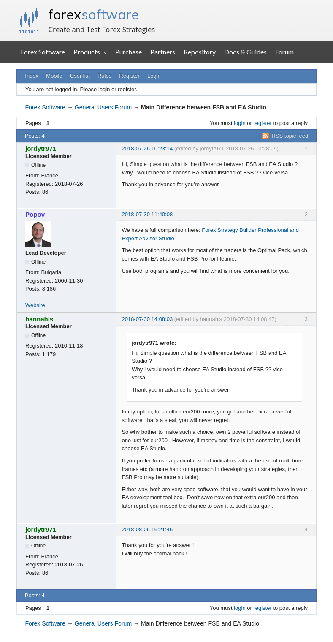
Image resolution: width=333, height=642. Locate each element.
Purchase (128, 52)
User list (80, 76)
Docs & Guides (245, 52)
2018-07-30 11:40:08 (147, 214)
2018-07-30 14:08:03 (147, 319)
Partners (162, 52)
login (239, 123)
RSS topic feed (289, 136)
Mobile (54, 76)
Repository (200, 52)
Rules (104, 76)
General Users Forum (103, 107)
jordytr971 (40, 148)
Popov (35, 214)
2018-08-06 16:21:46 (147, 529)
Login (154, 76)
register (262, 123)
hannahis (39, 319)
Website (35, 305)
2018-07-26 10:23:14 (147, 148)
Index (31, 76)
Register (129, 76)
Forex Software (43, 52)
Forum (284, 52)
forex (93, 14)
